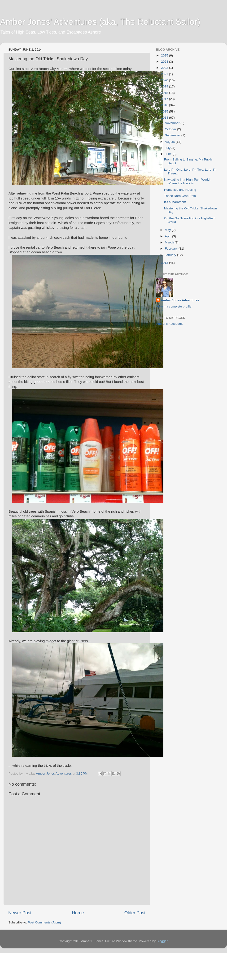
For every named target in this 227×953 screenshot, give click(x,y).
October (171, 129)
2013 (165, 262)
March (170, 242)
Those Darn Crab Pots (180, 196)
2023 (165, 61)
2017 (165, 99)
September (173, 135)
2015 (165, 111)
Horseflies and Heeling (180, 189)
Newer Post (19, 912)
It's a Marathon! (175, 202)
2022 (165, 67)
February (172, 248)
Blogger (162, 941)
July (168, 148)
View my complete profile (174, 306)
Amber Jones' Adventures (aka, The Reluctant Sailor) (100, 22)
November (172, 123)
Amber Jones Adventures (180, 300)
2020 (165, 80)
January (171, 255)
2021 (165, 74)
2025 (165, 55)
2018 (165, 93)
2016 (165, 105)
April (168, 236)
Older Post (134, 912)
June (169, 154)
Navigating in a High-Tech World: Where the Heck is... (187, 181)
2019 (165, 86)
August (170, 141)
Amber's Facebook (169, 323)
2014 (165, 117)
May (168, 230)
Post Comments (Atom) (44, 922)
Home (78, 912)
